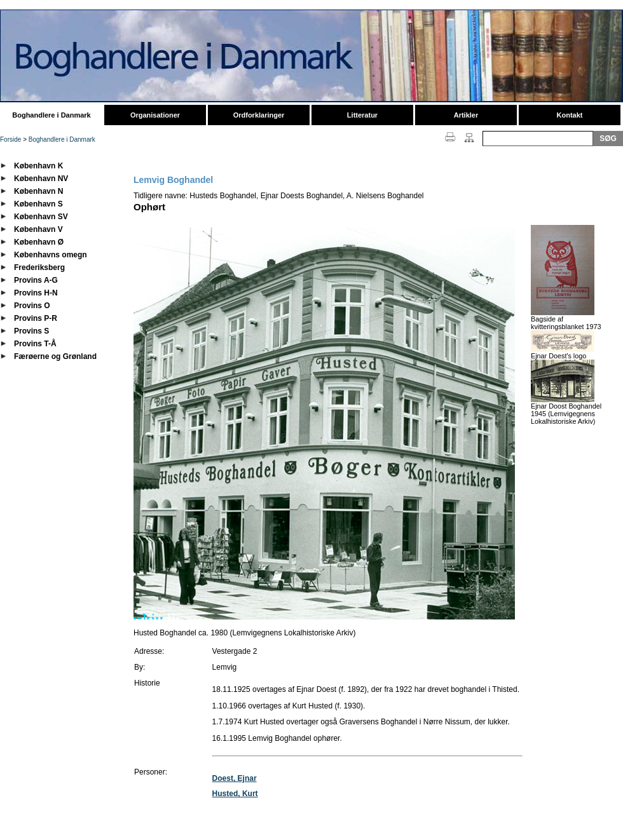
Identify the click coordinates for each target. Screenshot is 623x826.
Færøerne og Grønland (55, 356)
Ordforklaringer (259, 115)
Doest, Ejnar (234, 778)
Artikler (466, 115)
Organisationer (155, 115)
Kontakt (570, 115)
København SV (41, 216)
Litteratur (362, 115)
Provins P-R (35, 318)
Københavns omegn (50, 254)
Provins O (32, 305)
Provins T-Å (35, 343)
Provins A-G (36, 280)
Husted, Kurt (235, 793)
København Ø (39, 242)
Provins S (31, 331)
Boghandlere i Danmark (51, 115)
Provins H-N (36, 292)
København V (38, 229)
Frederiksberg (39, 267)
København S (38, 204)
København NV (41, 178)
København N (38, 191)
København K (38, 165)
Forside (10, 139)
